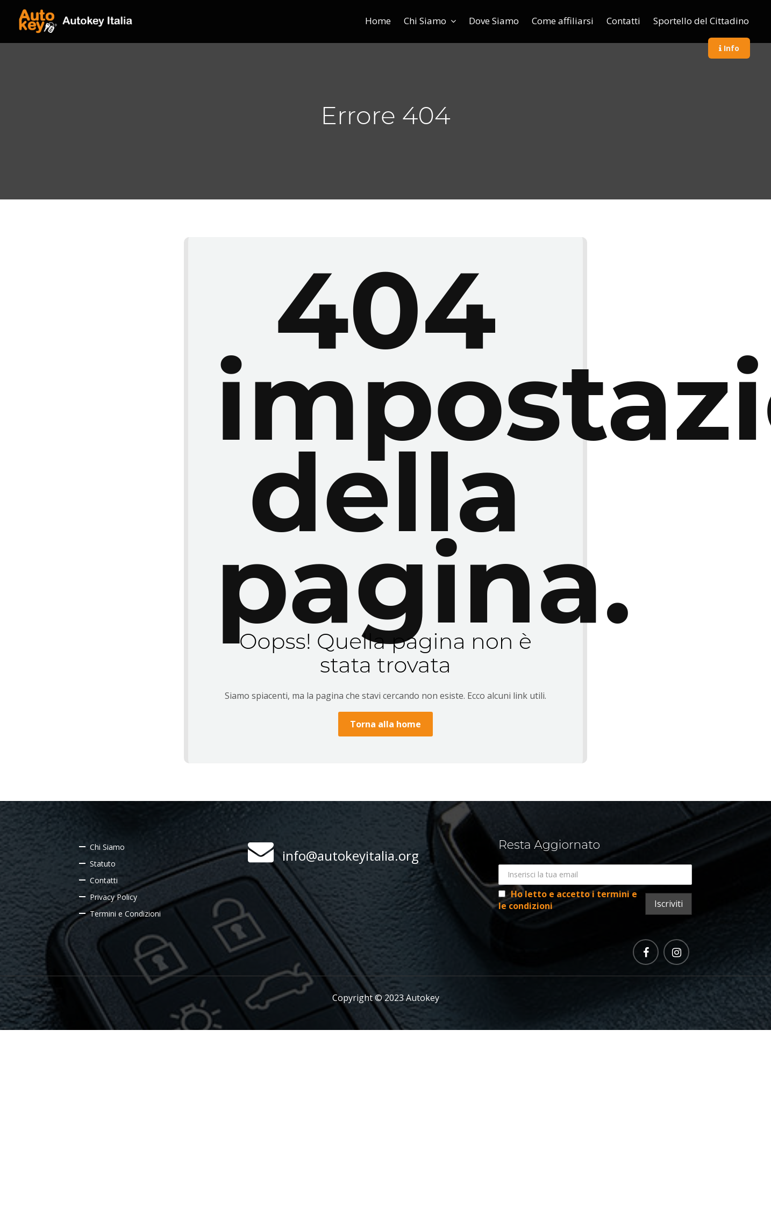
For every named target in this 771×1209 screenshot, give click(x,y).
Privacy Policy (113, 897)
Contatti (623, 21)
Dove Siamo (494, 21)
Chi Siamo (425, 21)
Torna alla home (385, 724)
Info (729, 48)
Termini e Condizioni (125, 913)
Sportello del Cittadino (701, 21)
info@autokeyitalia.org (350, 855)
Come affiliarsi (563, 21)
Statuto (103, 864)
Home (378, 21)
